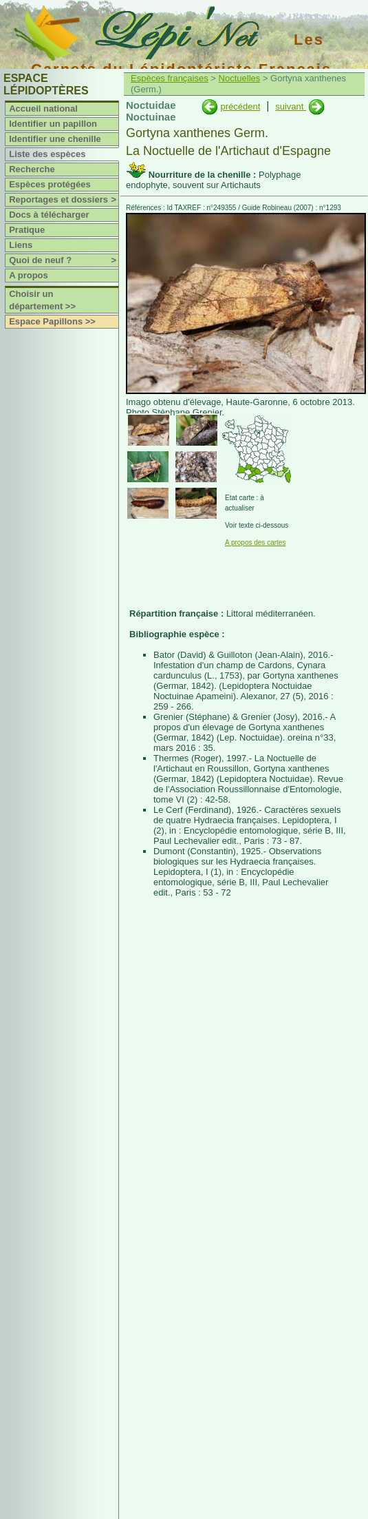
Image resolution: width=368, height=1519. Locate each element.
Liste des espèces (47, 154)
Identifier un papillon (53, 123)
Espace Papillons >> (52, 321)
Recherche (31, 169)
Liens (20, 245)
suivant (290, 106)
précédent (240, 106)
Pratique (27, 230)
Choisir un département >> (42, 300)
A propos (28, 275)
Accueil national (43, 108)
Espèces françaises (169, 78)
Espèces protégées (50, 184)
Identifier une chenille (55, 139)
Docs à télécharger (49, 214)
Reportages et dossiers (63, 200)
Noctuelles (240, 78)
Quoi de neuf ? (63, 260)
